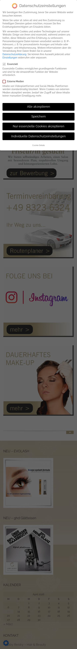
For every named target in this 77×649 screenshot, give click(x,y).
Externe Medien (14, 78)
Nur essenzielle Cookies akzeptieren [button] (38, 123)
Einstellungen (9, 54)
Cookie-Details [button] (38, 142)
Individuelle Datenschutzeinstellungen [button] (38, 133)
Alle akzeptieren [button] (38, 103)
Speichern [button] (38, 113)
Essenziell (11, 61)
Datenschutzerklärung (14, 51)
